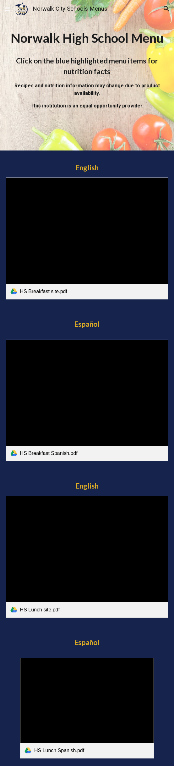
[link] (87, 238)
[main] (87, 38)
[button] (7, 8)
